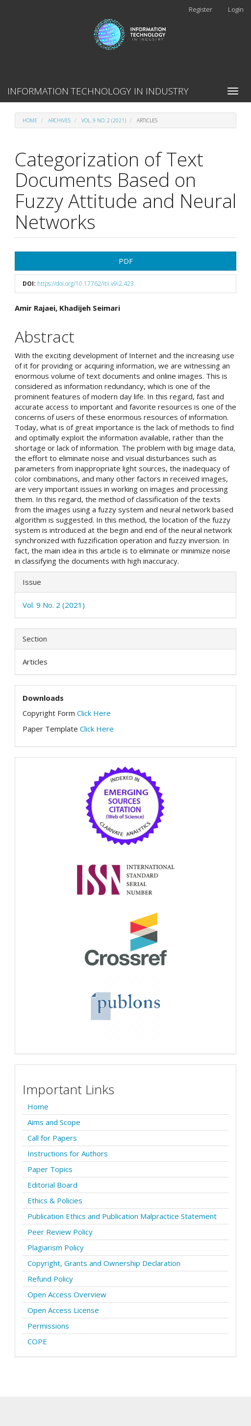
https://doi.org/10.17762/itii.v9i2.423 (85, 283)
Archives (59, 120)
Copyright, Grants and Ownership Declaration (103, 1263)
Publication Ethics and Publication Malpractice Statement (122, 1216)
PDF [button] (126, 261)
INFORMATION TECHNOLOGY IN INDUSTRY (98, 91)
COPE (37, 1341)
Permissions (48, 1326)
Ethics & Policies (54, 1200)
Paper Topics (50, 1169)
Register (200, 9)
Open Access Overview (66, 1294)
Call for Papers (52, 1138)
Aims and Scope (53, 1122)
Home (30, 120)
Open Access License (63, 1310)
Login (236, 9)
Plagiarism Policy (55, 1247)
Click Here (94, 713)
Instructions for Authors (67, 1153)
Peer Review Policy (60, 1232)
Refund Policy (50, 1279)
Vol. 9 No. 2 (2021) (103, 120)
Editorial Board (52, 1185)
